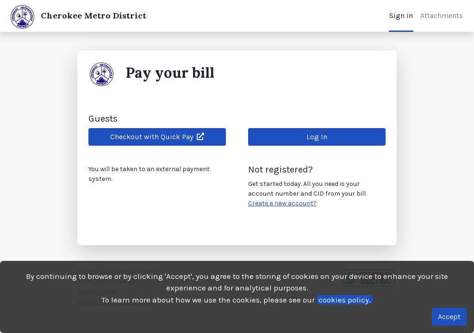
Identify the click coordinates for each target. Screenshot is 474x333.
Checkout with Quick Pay (157, 136)
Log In (316, 136)
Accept (449, 316)
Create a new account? (282, 203)
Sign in (401, 15)
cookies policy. (344, 299)
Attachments (441, 15)
